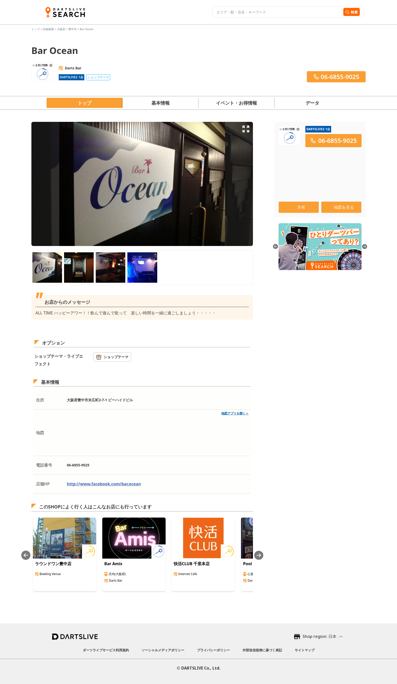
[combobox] (277, 12)
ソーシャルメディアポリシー (163, 650)
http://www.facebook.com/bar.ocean (104, 484)
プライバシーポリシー (213, 650)
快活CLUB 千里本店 (192, 563)
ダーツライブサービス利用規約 (106, 650)
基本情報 (160, 103)
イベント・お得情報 (236, 103)
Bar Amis (113, 563)
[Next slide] (258, 555)
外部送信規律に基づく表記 (262, 650)
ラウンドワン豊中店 (53, 563)
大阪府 (61, 29)
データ (312, 103)
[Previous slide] (25, 555)
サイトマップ (304, 650)
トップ (36, 29)
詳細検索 (49, 29)
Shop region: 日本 (319, 636)
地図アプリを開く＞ (235, 413)
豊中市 (72, 29)
